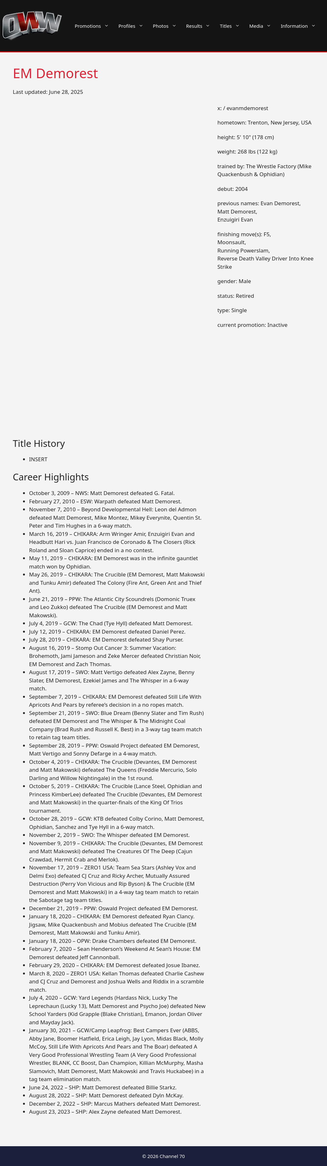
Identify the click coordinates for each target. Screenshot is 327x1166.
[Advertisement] (110, 390)
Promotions (94, 25)
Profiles (133, 25)
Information (301, 25)
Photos (167, 25)
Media (262, 25)
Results (200, 25)
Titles (232, 25)
